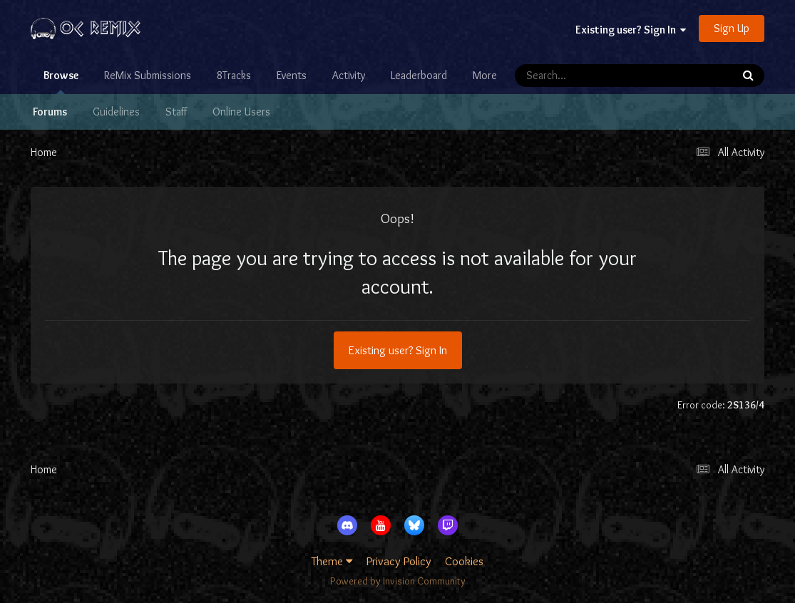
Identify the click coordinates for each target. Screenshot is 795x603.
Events (292, 75)
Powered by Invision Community (398, 580)
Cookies (464, 561)
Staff (176, 111)
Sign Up (731, 28)
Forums (50, 111)
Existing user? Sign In (630, 29)
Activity (348, 75)
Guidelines (116, 111)
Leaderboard (419, 75)
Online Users (241, 111)
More (485, 75)
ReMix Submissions (147, 75)
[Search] (582, 75)
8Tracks (234, 75)
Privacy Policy (398, 561)
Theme (332, 561)
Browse (60, 81)
